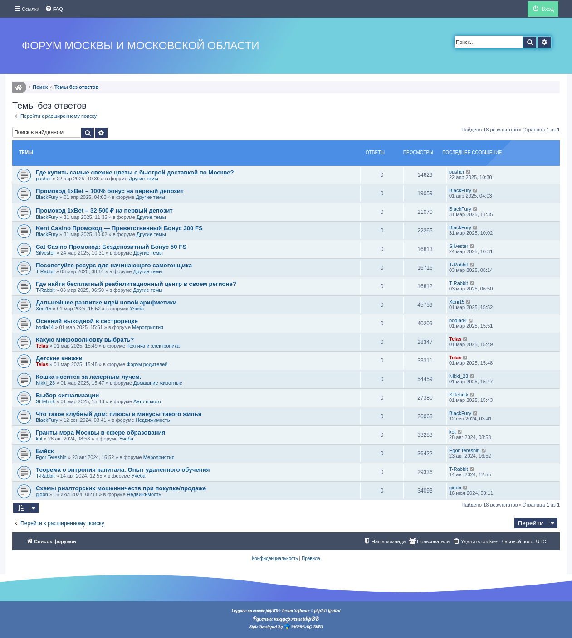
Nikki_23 (45, 383)
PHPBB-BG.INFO (303, 626)
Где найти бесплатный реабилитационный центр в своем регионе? (136, 283)
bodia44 (45, 327)
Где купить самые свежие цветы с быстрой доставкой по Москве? (135, 172)
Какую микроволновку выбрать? (85, 339)
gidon (42, 494)
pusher (43, 178)
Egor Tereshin (51, 457)
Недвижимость (153, 420)
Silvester (45, 253)
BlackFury (47, 197)
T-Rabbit (45, 271)
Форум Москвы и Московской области (140, 45)
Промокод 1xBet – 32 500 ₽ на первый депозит (104, 210)
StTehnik (45, 401)
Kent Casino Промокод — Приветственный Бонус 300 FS (119, 228)
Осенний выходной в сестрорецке (87, 321)
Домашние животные (157, 383)
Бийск (45, 451)
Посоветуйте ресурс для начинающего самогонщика (114, 265)
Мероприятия (147, 327)
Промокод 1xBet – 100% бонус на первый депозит (110, 191)
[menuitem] (54, 9)
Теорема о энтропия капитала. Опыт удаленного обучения (123, 469)
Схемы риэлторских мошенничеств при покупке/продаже (121, 488)
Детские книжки (59, 358)
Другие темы (143, 178)
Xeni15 (43, 308)
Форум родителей (147, 364)
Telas (42, 345)
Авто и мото (147, 401)
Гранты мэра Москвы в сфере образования (100, 432)
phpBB (272, 611)
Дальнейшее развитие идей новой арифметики (106, 302)
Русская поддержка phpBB (286, 618)
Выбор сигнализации (67, 395)
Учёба (137, 308)
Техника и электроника (153, 345)
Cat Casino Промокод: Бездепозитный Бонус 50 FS (111, 246)
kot (39, 438)
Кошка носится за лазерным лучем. (88, 376)
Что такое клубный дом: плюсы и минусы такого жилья (119, 414)
